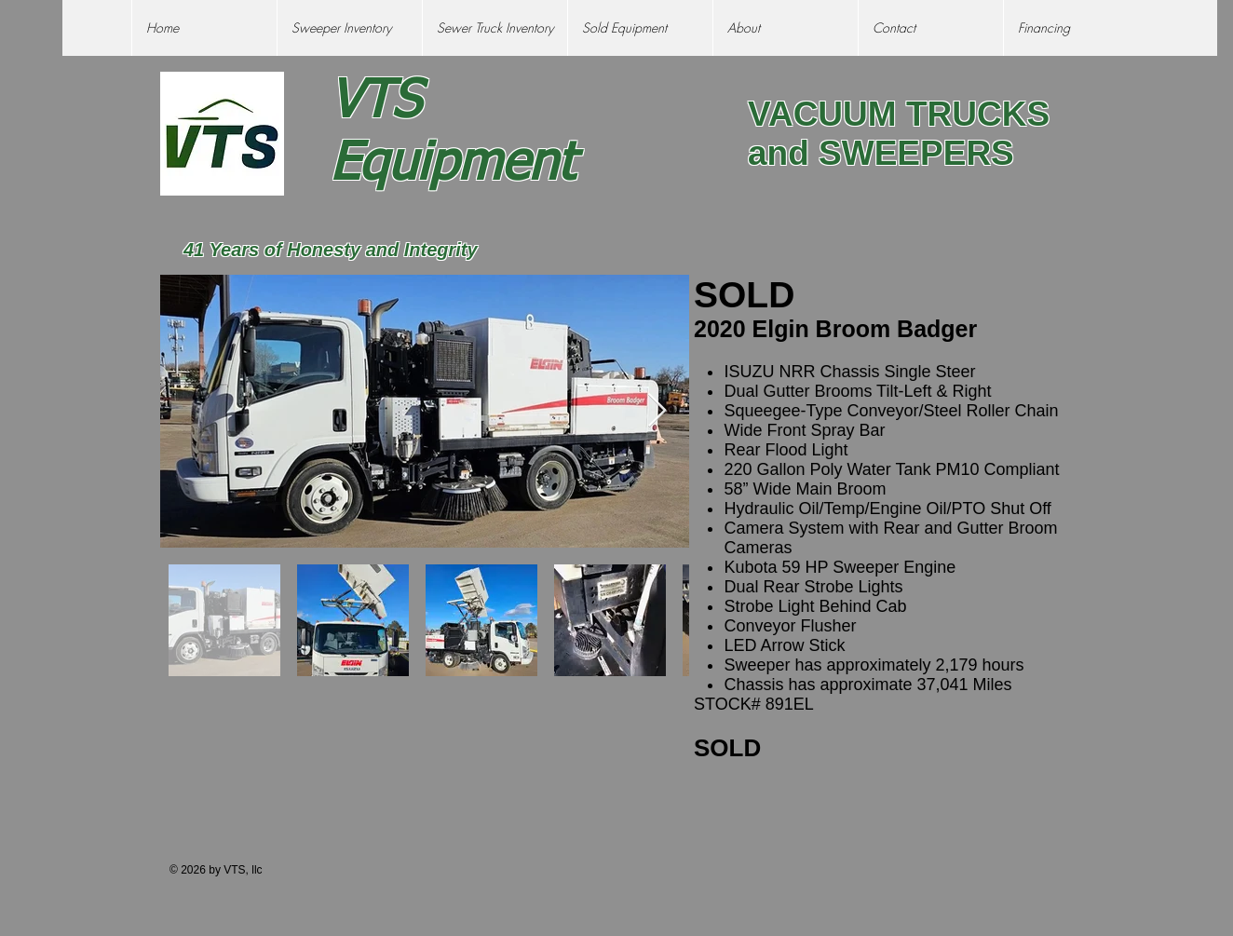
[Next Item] (657, 411)
